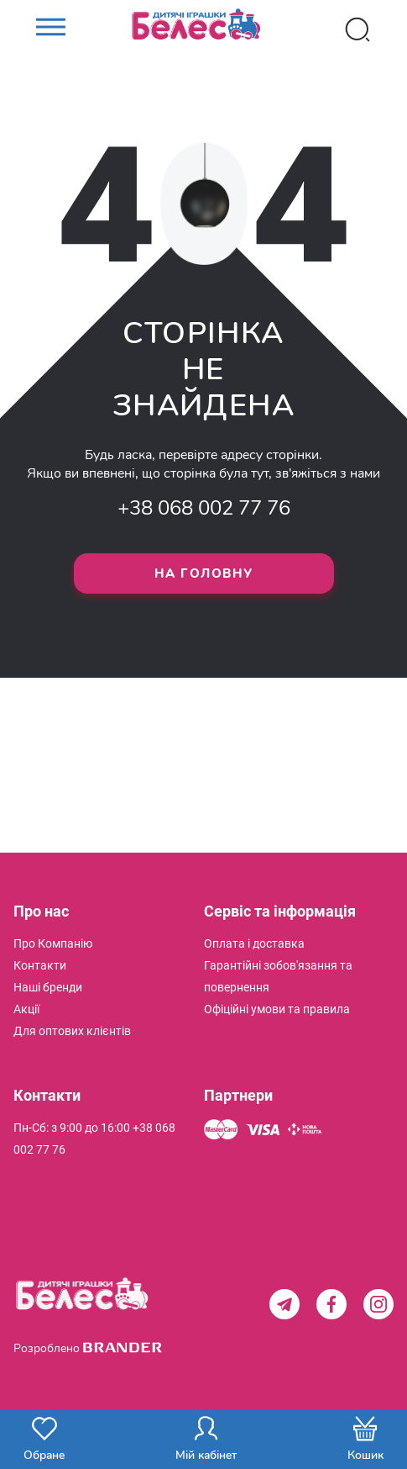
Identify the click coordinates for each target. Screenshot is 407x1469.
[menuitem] (52, 943)
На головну (203, 573)
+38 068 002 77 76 (203, 508)
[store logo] (204, 29)
